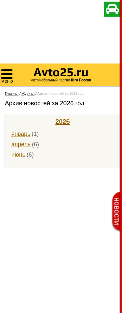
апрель (21, 144)
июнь (18, 154)
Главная (12, 93)
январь (20, 134)
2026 (62, 121)
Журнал (27, 93)
